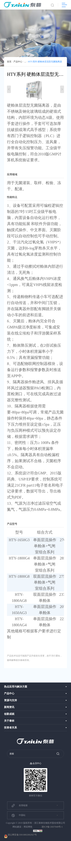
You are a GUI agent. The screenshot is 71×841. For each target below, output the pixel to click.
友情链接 (19, 805)
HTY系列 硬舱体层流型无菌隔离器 (45, 61)
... (25, 61)
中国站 (18, 815)
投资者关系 (10, 727)
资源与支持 (10, 700)
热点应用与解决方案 (15, 686)
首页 (9, 61)
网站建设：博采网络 (22, 827)
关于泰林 (9, 720)
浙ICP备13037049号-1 (52, 827)
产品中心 (17, 61)
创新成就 (9, 714)
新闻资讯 (9, 707)
